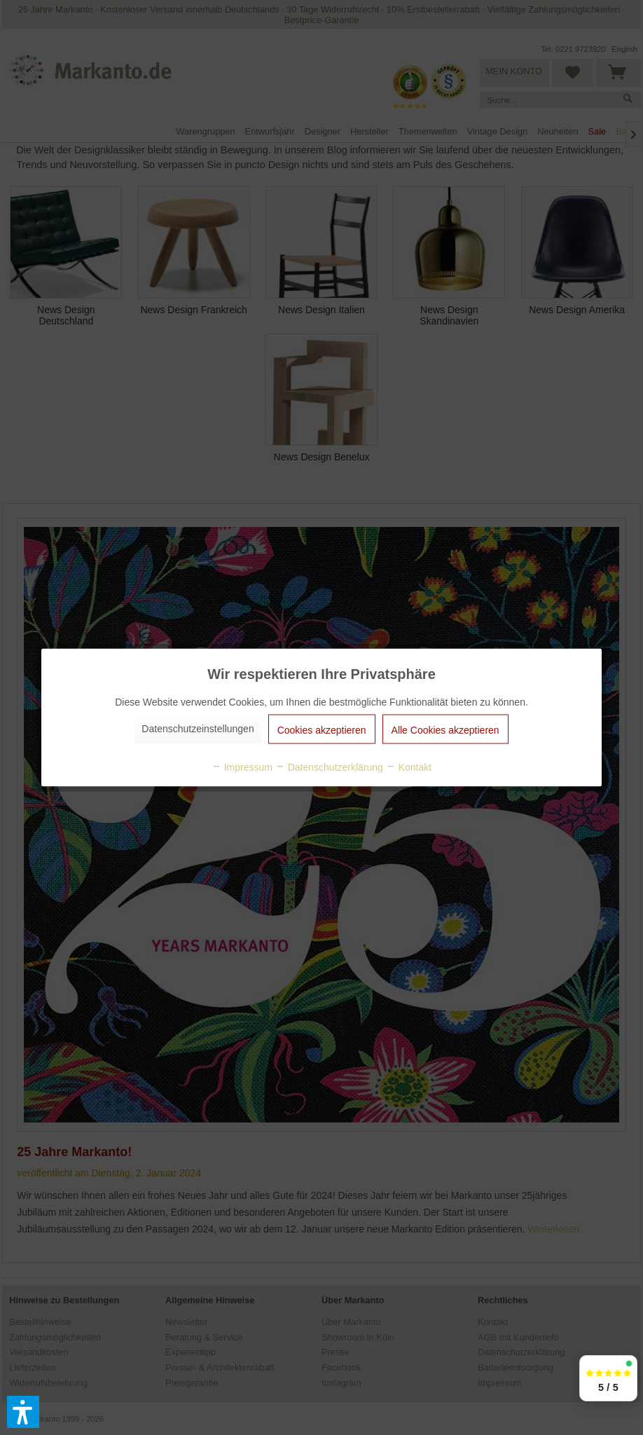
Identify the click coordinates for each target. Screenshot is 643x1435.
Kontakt (408, 767)
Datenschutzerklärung (329, 767)
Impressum (242, 767)
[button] (23, 1412)
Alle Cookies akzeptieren (445, 730)
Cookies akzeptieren (321, 730)
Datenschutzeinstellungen (197, 728)
